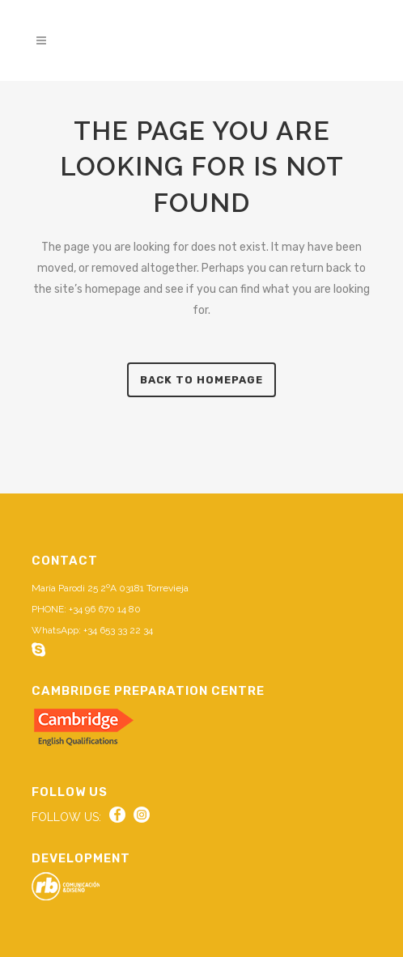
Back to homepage (201, 380)
